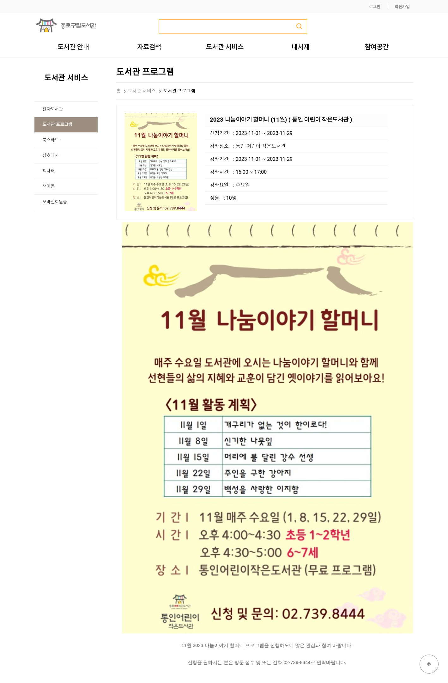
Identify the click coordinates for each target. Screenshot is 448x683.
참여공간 (377, 47)
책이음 (48, 186)
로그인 (374, 6)
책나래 (48, 171)
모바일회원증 (54, 202)
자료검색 (149, 47)
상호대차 (50, 155)
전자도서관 (52, 109)
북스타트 (50, 140)
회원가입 (402, 6)
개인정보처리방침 (327, 663)
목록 (403, 548)
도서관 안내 (73, 47)
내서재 (301, 47)
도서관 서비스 (225, 47)
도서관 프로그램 (57, 124)
